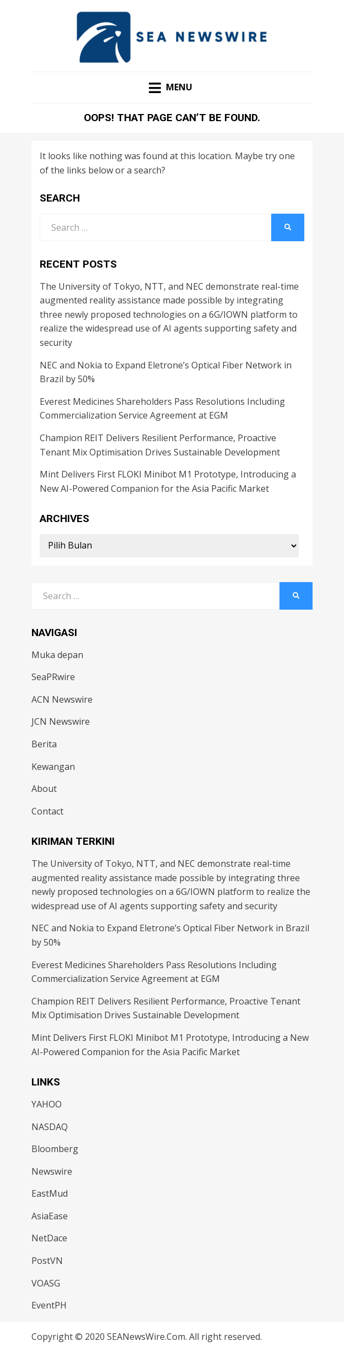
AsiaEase (49, 1216)
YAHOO (46, 1104)
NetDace (49, 1238)
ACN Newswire (62, 699)
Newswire (51, 1171)
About (44, 789)
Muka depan (57, 655)
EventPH (49, 1305)
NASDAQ (49, 1127)
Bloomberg (54, 1149)
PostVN (47, 1261)
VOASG (45, 1283)
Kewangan (53, 767)
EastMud (49, 1193)
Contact (47, 811)
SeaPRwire (53, 677)
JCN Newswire (60, 721)
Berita (44, 744)
